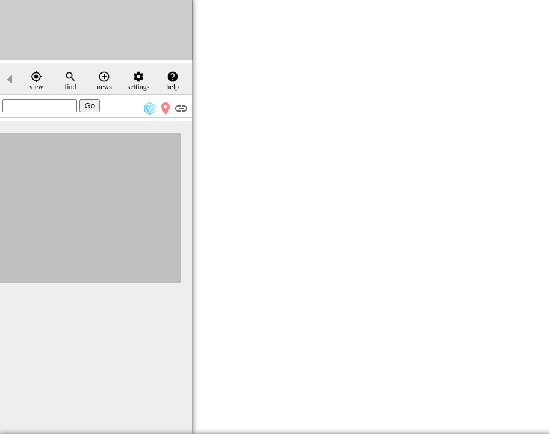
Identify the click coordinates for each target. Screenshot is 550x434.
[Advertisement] (96, 30)
